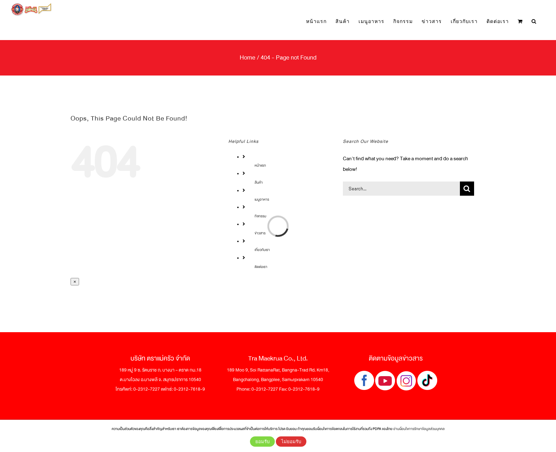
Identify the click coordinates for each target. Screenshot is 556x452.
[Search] (467, 189)
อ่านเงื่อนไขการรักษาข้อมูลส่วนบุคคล (419, 429)
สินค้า (259, 182)
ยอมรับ (262, 441)
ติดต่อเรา (261, 267)
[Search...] (401, 189)
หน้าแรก (260, 165)
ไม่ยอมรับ (291, 441)
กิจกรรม (260, 216)
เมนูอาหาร (262, 199)
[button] (534, 21)
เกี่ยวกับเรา (262, 250)
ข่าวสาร (260, 233)
